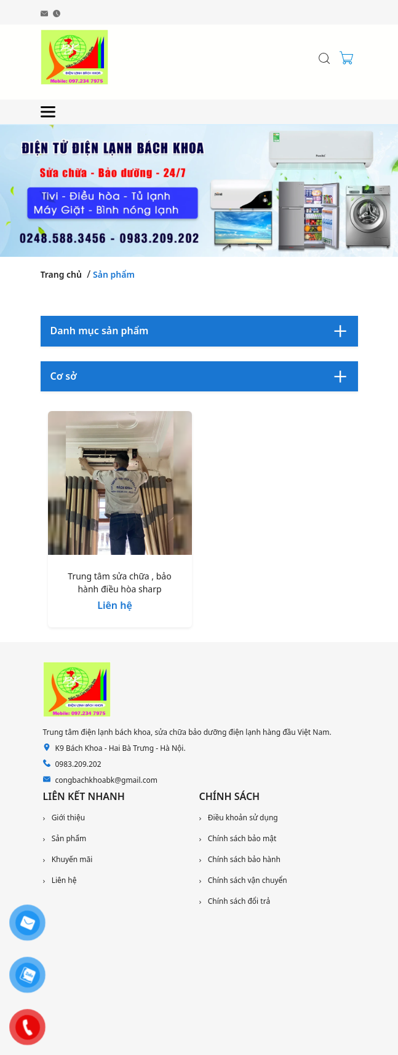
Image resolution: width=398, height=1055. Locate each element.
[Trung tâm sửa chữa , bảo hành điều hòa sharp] (120, 485)
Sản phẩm (114, 274)
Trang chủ (61, 274)
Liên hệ (114, 605)
